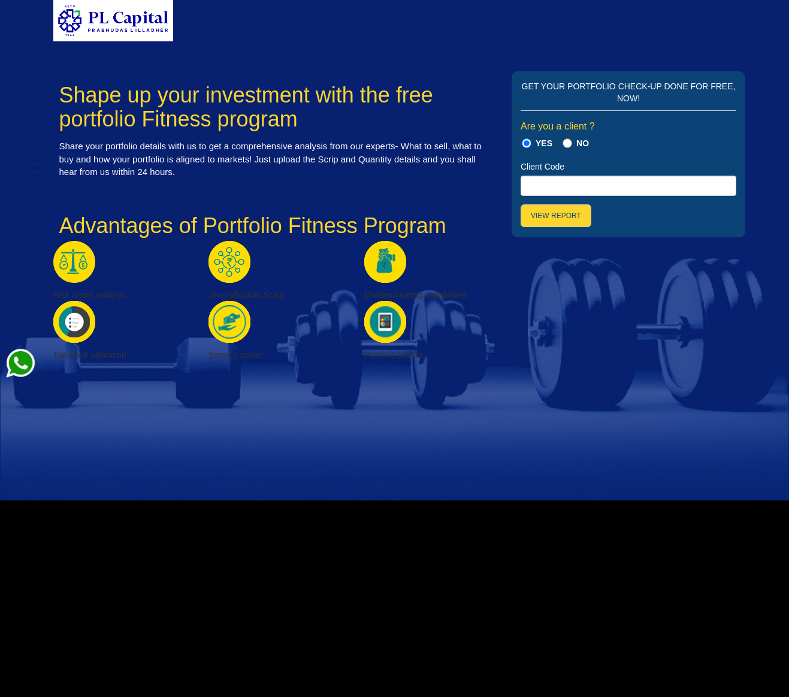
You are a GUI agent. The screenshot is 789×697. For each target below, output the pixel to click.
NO (582, 143)
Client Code (542, 166)
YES (544, 143)
